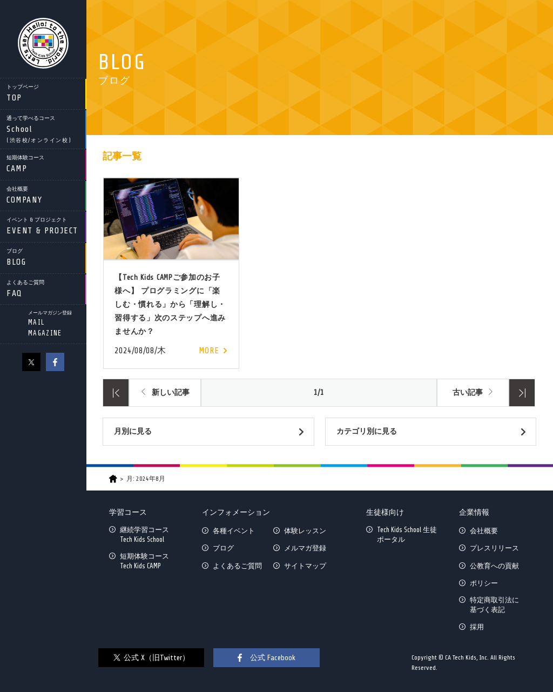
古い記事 (468, 392)
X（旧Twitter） (31, 362)
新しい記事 (171, 392)
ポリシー (484, 583)
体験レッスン (305, 531)
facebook (55, 362)
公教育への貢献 (494, 566)
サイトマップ (305, 566)
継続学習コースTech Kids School (144, 534)
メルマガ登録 (305, 548)
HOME (113, 479)
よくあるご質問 (237, 566)
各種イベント (234, 531)
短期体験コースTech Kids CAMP (144, 561)
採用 (477, 627)
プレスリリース (494, 548)
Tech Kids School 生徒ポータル (407, 534)
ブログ (223, 548)
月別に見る (133, 431)
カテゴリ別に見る (366, 431)
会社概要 (484, 531)
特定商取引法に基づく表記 (494, 605)
